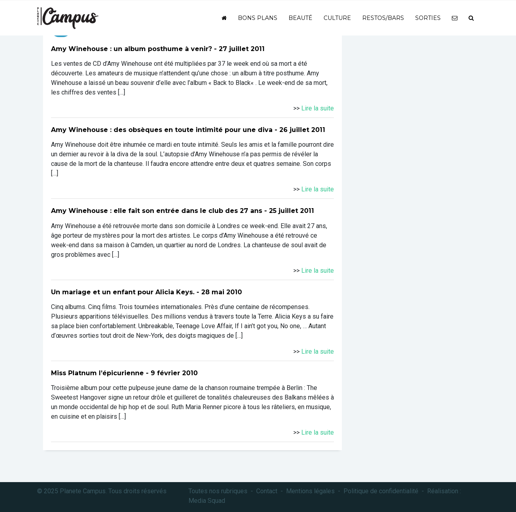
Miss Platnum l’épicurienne (97, 373)
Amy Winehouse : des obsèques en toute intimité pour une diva (162, 130)
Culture (337, 18)
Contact (266, 491)
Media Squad (206, 500)
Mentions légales (310, 491)
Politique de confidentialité (380, 491)
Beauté (300, 18)
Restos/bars (383, 18)
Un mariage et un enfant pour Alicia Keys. (122, 292)
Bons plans (257, 18)
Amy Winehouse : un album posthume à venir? (131, 49)
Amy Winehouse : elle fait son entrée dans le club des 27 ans (156, 211)
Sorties (428, 18)
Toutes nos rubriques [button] (217, 491)
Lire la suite (317, 108)
